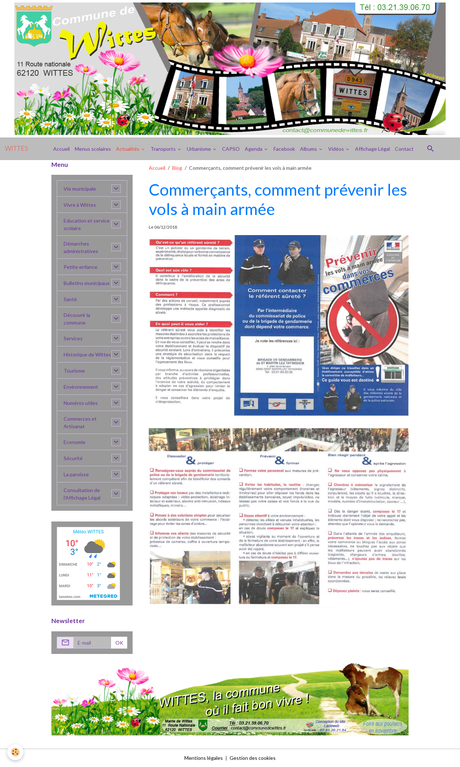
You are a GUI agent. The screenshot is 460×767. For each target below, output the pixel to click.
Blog (177, 168)
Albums (309, 149)
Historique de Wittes (87, 354)
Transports (164, 149)
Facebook (284, 149)
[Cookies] (15, 752)
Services (73, 338)
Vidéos (336, 149)
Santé (70, 299)
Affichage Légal (372, 149)
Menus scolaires (93, 149)
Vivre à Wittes (80, 205)
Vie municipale (80, 189)
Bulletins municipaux (87, 283)
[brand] (16, 148)
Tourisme (74, 371)
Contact (404, 149)
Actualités (128, 149)
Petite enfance (80, 267)
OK (119, 643)
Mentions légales (203, 758)
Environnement (81, 387)
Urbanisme (199, 149)
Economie (75, 442)
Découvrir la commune (77, 319)
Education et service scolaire (87, 224)
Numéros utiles (81, 403)
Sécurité (73, 458)
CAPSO (231, 149)
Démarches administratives (81, 247)
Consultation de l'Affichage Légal (82, 494)
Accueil (61, 149)
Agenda (254, 149)
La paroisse (76, 474)
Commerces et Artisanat (80, 422)
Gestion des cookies (253, 758)
